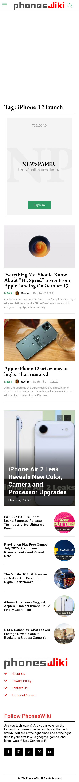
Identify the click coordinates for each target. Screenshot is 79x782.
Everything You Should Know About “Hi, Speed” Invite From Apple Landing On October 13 (37, 280)
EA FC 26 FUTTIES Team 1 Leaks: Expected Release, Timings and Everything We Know (24, 522)
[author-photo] (17, 293)
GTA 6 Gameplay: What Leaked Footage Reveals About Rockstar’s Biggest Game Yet (27, 634)
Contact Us (20, 688)
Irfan (11, 500)
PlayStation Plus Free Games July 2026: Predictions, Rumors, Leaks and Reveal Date (25, 550)
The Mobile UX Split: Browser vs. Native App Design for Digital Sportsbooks (25, 578)
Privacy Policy (21, 681)
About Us (18, 673)
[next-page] (67, 418)
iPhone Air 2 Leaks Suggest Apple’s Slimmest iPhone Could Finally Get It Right (27, 606)
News (8, 293)
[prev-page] (60, 418)
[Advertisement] (39, 52)
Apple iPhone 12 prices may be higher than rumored (36, 371)
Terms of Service (24, 695)
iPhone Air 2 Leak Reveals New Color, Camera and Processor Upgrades (37, 480)
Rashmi (25, 293)
